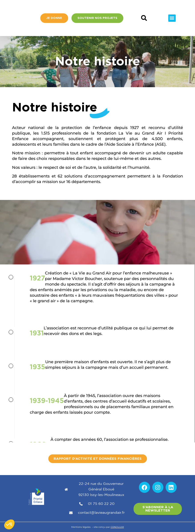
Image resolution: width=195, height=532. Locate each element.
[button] (144, 18)
